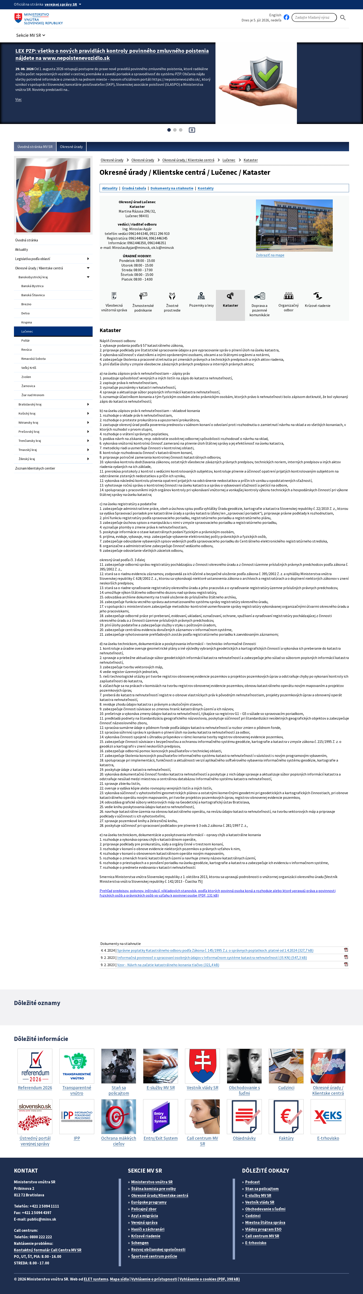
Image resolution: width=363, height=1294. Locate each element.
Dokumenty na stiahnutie (172, 188)
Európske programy (149, 1202)
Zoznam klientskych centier (35, 468)
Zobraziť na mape (294, 228)
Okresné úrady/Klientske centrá (159, 1195)
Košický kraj (27, 413)
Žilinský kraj (27, 459)
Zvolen (26, 377)
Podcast (252, 1181)
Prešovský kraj (29, 431)
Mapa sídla (119, 1279)
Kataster (251, 160)
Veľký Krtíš (28, 368)
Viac (18, 99)
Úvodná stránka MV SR (35, 146)
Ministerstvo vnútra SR (152, 1181)
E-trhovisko (255, 1242)
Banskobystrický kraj (33, 277)
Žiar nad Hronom (32, 395)
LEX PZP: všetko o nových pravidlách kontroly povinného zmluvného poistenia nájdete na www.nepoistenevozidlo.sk (112, 54)
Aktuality (21, 249)
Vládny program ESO (263, 1229)
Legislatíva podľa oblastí (32, 259)
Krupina (26, 322)
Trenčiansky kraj (30, 441)
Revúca (26, 349)
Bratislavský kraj (30, 404)
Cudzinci (253, 1215)
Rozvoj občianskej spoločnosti (158, 1249)
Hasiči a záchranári (148, 1229)
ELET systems (96, 1279)
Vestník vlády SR (259, 1202)
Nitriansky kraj (28, 422)
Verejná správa (144, 1222)
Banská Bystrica (32, 286)
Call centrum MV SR (262, 1236)
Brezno (26, 304)
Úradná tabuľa (134, 188)
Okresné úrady (71, 146)
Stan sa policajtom (262, 1188)
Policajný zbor (144, 1209)
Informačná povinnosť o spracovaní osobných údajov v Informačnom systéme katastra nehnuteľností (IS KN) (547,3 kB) (212, 957)
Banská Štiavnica (33, 295)
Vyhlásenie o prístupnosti (154, 1279)
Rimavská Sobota (33, 359)
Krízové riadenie (145, 1236)
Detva (25, 313)
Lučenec (27, 331)
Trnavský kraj (28, 450)
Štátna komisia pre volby (153, 1188)
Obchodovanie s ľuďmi (265, 1209)
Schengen (140, 1242)
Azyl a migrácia (144, 1215)
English (275, 15)
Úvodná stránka (26, 240)
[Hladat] (343, 17)
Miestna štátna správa (265, 1222)
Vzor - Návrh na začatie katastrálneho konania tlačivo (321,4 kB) (168, 964)
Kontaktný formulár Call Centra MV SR (47, 1250)
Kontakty (206, 188)
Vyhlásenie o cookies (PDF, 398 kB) (210, 1279)
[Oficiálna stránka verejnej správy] (64, 4)
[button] (31, 34)
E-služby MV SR (258, 1195)
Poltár (25, 340)
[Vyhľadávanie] (314, 17)
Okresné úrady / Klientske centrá (39, 268)
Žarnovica (28, 386)
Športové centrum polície (154, 1256)
